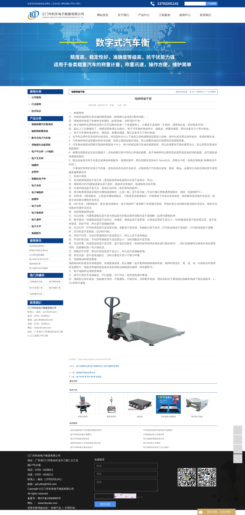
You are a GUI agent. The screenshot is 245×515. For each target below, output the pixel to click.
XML (78, 4)
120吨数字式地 (36, 282)
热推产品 (56, 507)
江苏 (30, 512)
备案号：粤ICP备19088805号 (44, 498)
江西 (53, 512)
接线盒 (140, 416)
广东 (64, 512)
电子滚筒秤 (37, 213)
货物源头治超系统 (40, 145)
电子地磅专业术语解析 (38, 268)
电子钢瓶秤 (37, 192)
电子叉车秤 (37, 158)
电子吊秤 (36, 185)
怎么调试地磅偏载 (36, 255)
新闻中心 (185, 15)
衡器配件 (36, 233)
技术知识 (36, 111)
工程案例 (164, 15)
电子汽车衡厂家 (36, 288)
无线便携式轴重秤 (168, 416)
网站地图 (65, 4)
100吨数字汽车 (36, 294)
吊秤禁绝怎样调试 (36, 246)
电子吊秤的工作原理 (151, 443)
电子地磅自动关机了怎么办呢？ (156, 447)
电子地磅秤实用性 (111, 366)
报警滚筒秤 (111, 416)
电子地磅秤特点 (96, 366)
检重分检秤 (83, 416)
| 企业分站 (55, 4)
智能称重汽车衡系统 (42, 124)
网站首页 (102, 15)
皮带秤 (35, 172)
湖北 (41, 512)
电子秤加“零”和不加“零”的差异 (89, 377)
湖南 (35, 512)
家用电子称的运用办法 (38, 250)
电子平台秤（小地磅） (43, 151)
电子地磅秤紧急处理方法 (153, 439)
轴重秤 (35, 165)
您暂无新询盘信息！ (39, 507)
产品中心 (144, 15)
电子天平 (36, 226)
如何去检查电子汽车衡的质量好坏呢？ (86, 430)
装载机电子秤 (38, 179)
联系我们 (205, 15)
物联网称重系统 (39, 131)
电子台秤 (36, 206)
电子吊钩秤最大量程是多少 (81, 447)
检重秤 (35, 199)
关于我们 (123, 15)
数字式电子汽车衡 (40, 138)
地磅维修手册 (35, 264)
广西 (70, 512)
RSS (73, 4)
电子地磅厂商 (54, 288)
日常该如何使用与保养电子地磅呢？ (158, 430)
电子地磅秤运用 (83, 366)
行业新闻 (36, 104)
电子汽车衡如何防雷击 (79, 439)
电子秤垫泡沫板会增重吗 (80, 434)
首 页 (192, 92)
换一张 (140, 497)
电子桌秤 (36, 219)
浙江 (58, 512)
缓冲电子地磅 (197, 416)
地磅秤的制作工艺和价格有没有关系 (85, 443)
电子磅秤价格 (54, 282)
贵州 (47, 512)
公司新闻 (36, 97)
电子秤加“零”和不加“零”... (39, 259)
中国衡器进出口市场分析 (153, 434)
